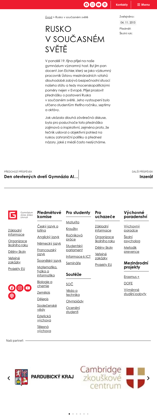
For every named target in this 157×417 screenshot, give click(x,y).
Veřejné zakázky (14, 260)
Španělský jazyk (49, 261)
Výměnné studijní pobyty (135, 292)
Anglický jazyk (48, 237)
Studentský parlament (74, 248)
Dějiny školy (17, 252)
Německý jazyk (49, 243)
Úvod (48, 17)
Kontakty (122, 4)
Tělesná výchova (44, 329)
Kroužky (72, 229)
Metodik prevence (131, 249)
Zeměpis (43, 292)
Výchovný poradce (132, 228)
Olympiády (75, 301)
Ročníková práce (74, 237)
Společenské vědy (47, 307)
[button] (8, 378)
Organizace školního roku (18, 243)
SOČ (69, 284)
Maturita (72, 222)
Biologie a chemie (44, 284)
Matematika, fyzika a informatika (47, 271)
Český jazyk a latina (47, 228)
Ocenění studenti (73, 310)
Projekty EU (16, 269)
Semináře (73, 263)
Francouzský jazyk (46, 252)
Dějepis (42, 299)
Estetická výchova (44, 318)
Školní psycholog (132, 239)
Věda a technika (73, 293)
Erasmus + (131, 277)
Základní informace (16, 232)
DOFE (128, 283)
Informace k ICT (78, 256)
